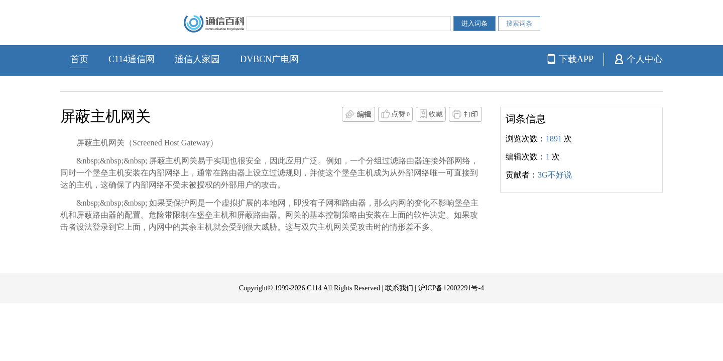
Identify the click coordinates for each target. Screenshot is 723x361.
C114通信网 (131, 59)
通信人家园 (197, 59)
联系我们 (399, 288)
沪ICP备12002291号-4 (451, 288)
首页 (79, 59)
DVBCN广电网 (269, 59)
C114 (314, 288)
